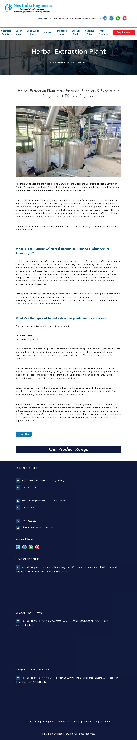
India (36, 721)
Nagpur (98, 721)
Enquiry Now (24, 434)
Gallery (64, 18)
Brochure (79, 18)
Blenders (48, 32)
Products (55, 18)
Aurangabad (48, 721)
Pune (108, 721)
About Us (46, 18)
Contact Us (96, 18)
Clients (71, 18)
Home (39, 18)
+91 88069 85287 (27, 507)
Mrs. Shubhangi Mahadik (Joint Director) (41, 500)
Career (87, 18)
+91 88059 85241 (27, 520)
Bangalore (63, 721)
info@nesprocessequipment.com (37, 527)
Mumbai (87, 721)
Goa (29, 721)
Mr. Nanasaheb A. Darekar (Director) (40, 480)
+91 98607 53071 (27, 487)
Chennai (76, 721)
